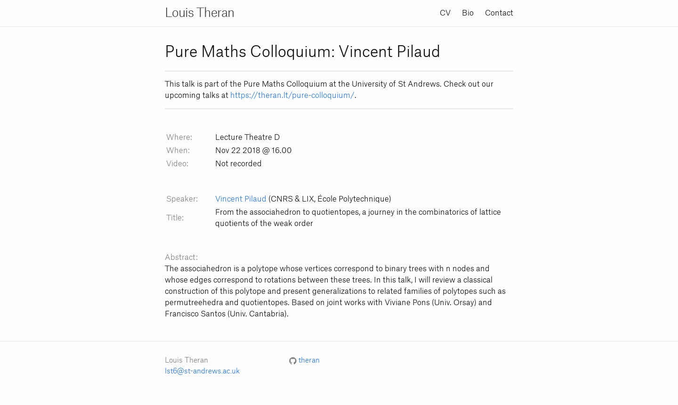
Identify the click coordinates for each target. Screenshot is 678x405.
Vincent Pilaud (240, 199)
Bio (468, 13)
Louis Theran (199, 13)
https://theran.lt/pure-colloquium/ (292, 95)
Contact (499, 13)
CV (445, 13)
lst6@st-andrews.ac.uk (202, 371)
